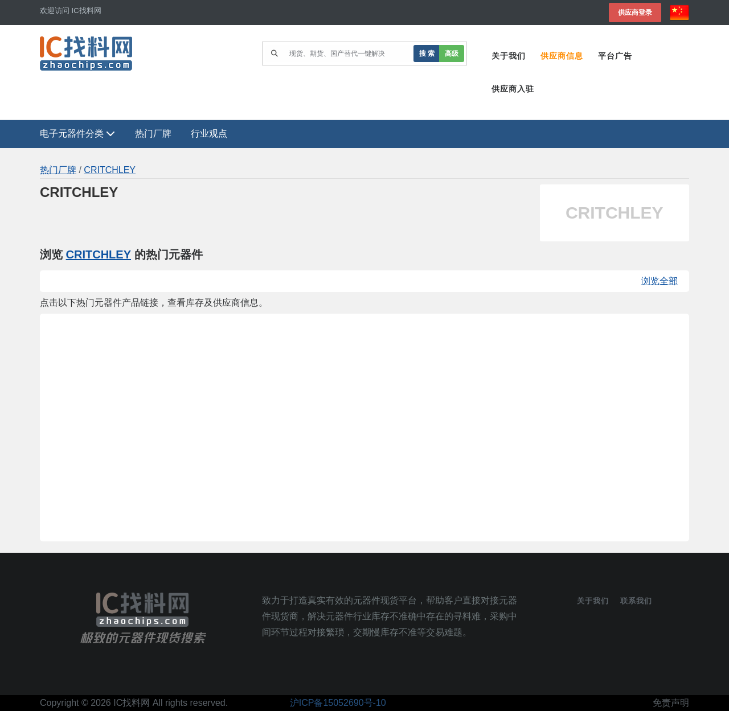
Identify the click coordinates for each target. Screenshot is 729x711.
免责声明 (671, 703)
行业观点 (209, 133)
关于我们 (509, 56)
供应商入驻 (513, 89)
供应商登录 (635, 12)
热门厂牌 (153, 133)
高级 (451, 53)
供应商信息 (561, 56)
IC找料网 (131, 703)
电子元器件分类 (77, 133)
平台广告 (615, 56)
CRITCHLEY (110, 170)
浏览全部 (659, 281)
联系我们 (636, 601)
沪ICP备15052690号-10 (338, 703)
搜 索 (427, 53)
